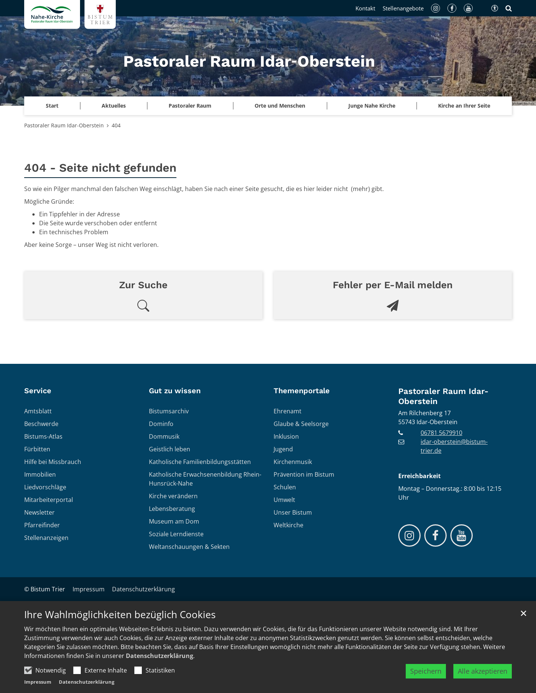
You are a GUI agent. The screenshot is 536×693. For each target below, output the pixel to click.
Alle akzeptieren (482, 671)
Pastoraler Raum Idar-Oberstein (64, 125)
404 (116, 125)
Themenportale (302, 390)
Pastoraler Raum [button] (190, 105)
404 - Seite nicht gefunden (100, 168)
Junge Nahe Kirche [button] (371, 105)
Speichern (425, 671)
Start (52, 105)
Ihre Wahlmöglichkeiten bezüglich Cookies (120, 615)
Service (37, 390)
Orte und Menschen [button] (280, 105)
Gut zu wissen (175, 390)
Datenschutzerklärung (159, 656)
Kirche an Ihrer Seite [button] (464, 105)
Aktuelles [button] (114, 105)
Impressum (37, 681)
